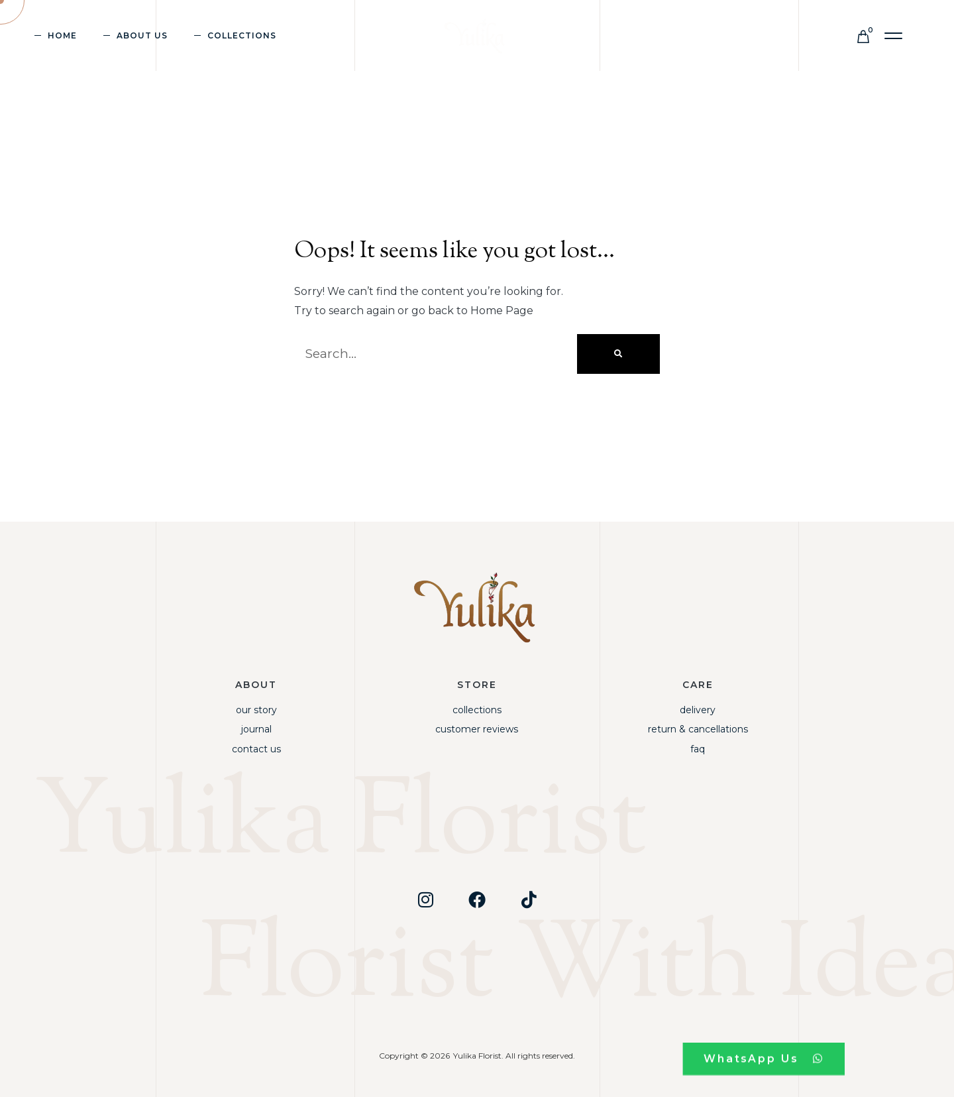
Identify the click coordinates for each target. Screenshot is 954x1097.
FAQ (697, 749)
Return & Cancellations (698, 729)
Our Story (256, 710)
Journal (256, 729)
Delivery (698, 710)
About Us (142, 35)
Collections (241, 35)
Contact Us (256, 749)
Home (62, 35)
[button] (894, 36)
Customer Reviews (476, 729)
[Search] (618, 354)
